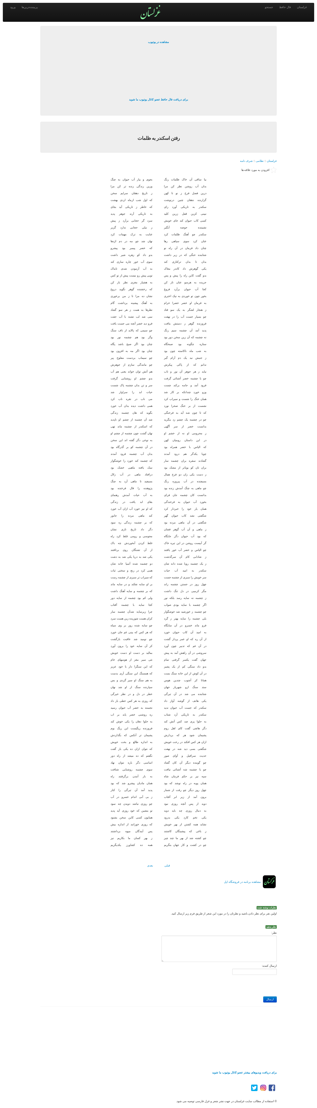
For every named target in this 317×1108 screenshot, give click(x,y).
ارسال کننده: (269, 965)
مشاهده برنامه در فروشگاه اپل (242, 881)
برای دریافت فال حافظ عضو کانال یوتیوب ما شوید (158, 99)
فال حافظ (285, 7)
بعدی (150, 865)
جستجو (269, 7)
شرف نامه (246, 160)
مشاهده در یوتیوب (158, 42)
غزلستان (302, 7)
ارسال (270, 999)
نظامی (260, 160)
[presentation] (246, 984)
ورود (13, 7)
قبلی (167, 865)
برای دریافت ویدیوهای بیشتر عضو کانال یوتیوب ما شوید (244, 1072)
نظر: (274, 932)
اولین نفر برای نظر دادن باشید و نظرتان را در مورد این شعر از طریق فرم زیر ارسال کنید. (224, 913)
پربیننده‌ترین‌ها (30, 7)
